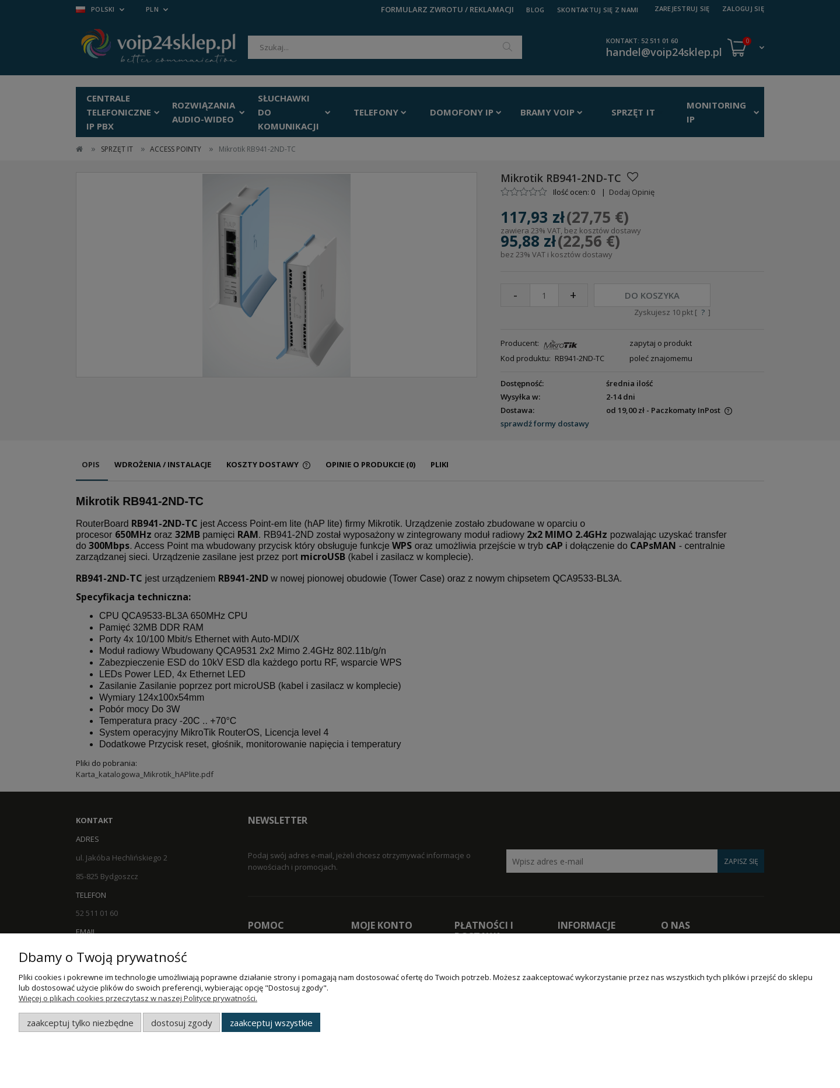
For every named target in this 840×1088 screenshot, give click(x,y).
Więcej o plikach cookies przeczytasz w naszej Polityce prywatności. (138, 998)
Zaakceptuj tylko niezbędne (80, 1022)
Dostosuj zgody (181, 1022)
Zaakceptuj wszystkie (271, 1022)
